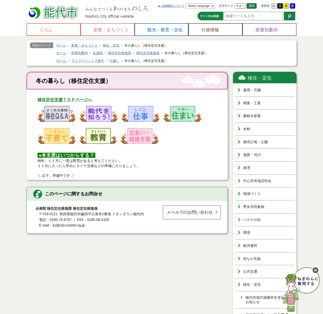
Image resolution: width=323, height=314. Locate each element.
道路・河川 (252, 155)
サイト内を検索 (209, 16)
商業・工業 (252, 103)
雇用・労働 (252, 90)
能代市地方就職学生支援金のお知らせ (268, 300)
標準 (252, 6)
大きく (240, 6)
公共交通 (250, 271)
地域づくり (252, 194)
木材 (246, 129)
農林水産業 (252, 116)
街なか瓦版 (252, 259)
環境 (246, 232)
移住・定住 (260, 78)
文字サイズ (226, 6)
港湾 (246, 168)
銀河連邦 (250, 245)
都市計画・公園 (255, 142)
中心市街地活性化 (257, 181)
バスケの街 (252, 220)
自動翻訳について (173, 6)
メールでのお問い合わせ (190, 212)
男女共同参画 (253, 207)
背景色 (265, 6)
